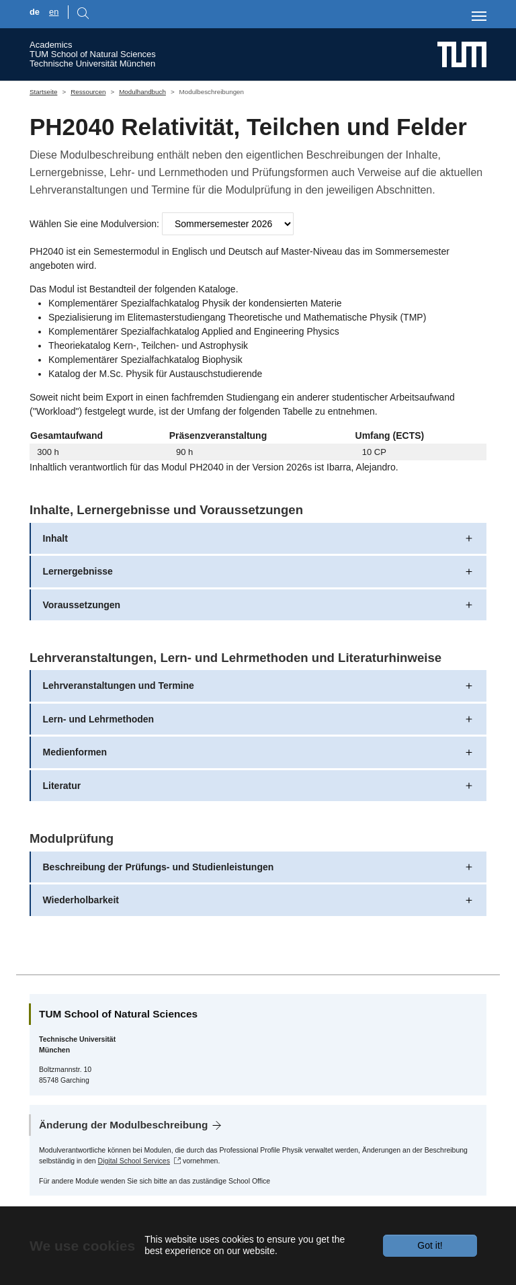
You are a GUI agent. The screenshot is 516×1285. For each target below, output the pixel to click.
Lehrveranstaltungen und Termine (118, 685)
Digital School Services (134, 1161)
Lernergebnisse (78, 571)
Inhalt (55, 538)
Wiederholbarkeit (81, 900)
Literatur (62, 785)
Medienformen (75, 752)
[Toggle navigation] (479, 16)
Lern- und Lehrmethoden (99, 719)
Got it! (429, 1245)
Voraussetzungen (82, 604)
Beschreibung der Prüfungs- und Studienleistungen (158, 867)
